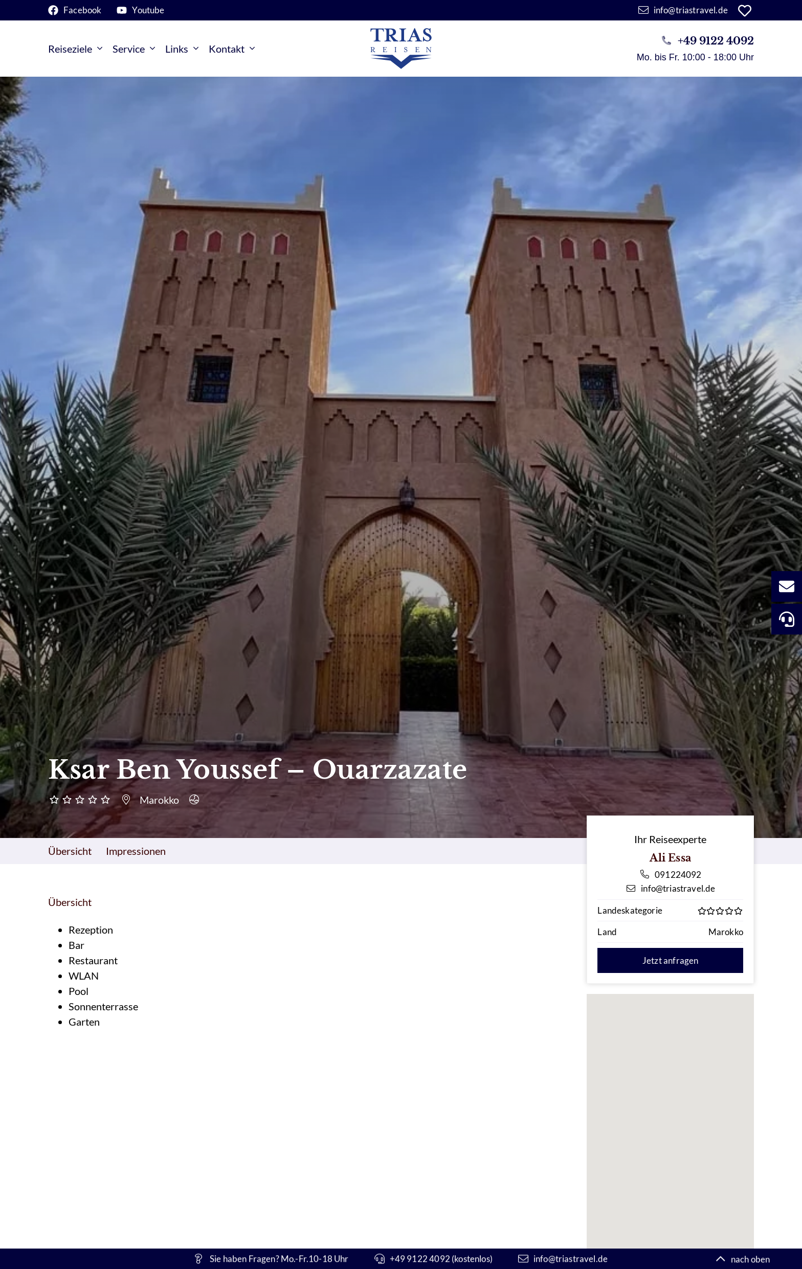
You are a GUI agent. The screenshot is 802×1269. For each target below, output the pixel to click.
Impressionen (136, 851)
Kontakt (232, 48)
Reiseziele (75, 48)
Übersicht (70, 851)
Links (181, 48)
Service (134, 48)
